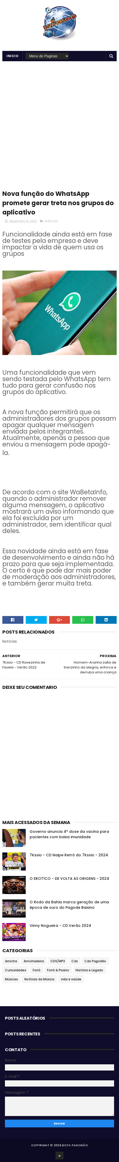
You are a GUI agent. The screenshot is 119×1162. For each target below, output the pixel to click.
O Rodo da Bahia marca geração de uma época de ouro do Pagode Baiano (69, 904)
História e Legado (89, 970)
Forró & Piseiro (58, 970)
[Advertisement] (59, 123)
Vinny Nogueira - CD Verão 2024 (60, 925)
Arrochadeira (34, 961)
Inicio (12, 56)
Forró (37, 970)
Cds (74, 961)
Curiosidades (15, 970)
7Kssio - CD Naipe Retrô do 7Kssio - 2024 (69, 855)
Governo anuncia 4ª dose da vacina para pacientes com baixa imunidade (69, 834)
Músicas (11, 979)
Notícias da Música (39, 979)
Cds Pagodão (95, 961)
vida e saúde (71, 979)
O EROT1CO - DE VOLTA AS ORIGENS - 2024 (69, 878)
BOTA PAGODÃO (75, 1145)
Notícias (51, 221)
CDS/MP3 (57, 961)
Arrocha (11, 961)
